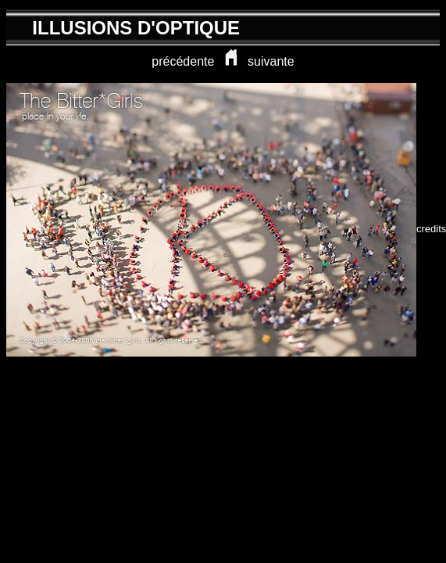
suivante (271, 61)
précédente (183, 61)
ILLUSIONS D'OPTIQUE (136, 27)
